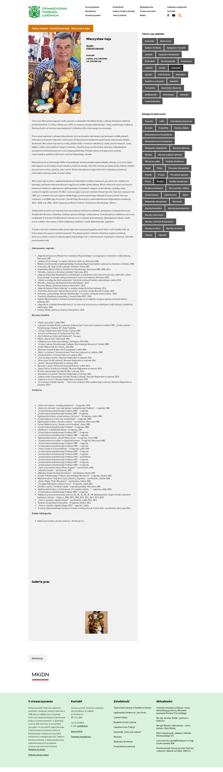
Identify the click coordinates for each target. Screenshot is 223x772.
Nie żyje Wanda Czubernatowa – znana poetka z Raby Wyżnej (173, 727)
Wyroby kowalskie (153, 208)
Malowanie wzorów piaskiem (158, 134)
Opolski (148, 74)
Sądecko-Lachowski (154, 81)
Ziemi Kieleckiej (152, 101)
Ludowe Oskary (120, 717)
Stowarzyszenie (92, 15)
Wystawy (118, 736)
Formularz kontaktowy (81, 736)
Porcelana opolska (179, 174)
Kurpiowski (186, 61)
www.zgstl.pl (76, 731)
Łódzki (162, 67)
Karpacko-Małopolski (169, 54)
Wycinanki (177, 201)
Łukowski (176, 67)
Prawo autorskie (148, 11)
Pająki (148, 168)
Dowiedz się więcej (36, 749)
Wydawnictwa (146, 7)
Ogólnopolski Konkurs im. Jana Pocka (130, 712)
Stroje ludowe (151, 194)
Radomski (180, 74)
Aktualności (90, 11)
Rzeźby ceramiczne (178, 181)
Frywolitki (163, 128)
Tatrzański (150, 88)
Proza (148, 181)
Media (143, 15)
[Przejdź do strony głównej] (54, 12)
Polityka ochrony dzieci (38, 754)
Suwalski (174, 81)
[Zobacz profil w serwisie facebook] (169, 16)
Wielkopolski (151, 94)
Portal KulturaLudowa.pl (124, 746)
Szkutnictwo (170, 194)
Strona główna (92, 7)
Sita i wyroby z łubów (179, 188)
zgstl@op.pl (82, 726)
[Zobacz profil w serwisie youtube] (175, 16)
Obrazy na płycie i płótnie (170, 154)
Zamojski (184, 94)
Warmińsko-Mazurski (171, 88)
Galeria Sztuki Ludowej (124, 11)
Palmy (159, 168)
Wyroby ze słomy (174, 228)
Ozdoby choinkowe (175, 161)
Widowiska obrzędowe (155, 201)
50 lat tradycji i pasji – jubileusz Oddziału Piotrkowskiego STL (173, 734)
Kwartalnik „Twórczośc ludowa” (127, 732)
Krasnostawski (168, 61)
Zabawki (162, 235)
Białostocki (165, 41)
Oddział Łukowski (95, 48)
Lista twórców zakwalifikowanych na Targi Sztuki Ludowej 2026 (175, 742)
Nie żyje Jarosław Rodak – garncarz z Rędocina (172, 719)
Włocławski (168, 94)
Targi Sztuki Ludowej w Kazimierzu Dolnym (132, 707)
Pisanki (148, 174)
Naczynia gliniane (181, 148)
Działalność (118, 7)
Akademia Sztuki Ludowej (125, 722)
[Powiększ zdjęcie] (43, 588)
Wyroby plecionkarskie (178, 208)
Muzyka (148, 154)
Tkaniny (148, 235)
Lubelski (149, 67)
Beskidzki (149, 41)
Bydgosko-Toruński (176, 47)
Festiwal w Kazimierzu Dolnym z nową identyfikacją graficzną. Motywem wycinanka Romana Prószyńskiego (173, 710)
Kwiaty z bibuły (181, 128)
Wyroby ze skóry (152, 228)
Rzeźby (89, 45)
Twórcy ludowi (119, 15)
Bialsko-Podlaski (153, 47)
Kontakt (171, 11)
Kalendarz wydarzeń (177, 7)
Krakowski (150, 61)
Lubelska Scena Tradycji (124, 727)
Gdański (149, 54)
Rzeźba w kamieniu (154, 188)
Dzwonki (149, 121)
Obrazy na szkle (152, 161)
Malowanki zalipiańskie (156, 148)
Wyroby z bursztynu (154, 215)
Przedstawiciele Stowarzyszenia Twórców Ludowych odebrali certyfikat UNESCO (175, 749)
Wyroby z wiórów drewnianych (159, 221)
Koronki (148, 128)
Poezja (161, 174)
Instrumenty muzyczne (181, 121)
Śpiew (185, 194)
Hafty (161, 121)
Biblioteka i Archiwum (123, 741)
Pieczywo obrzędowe (178, 168)
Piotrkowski (164, 74)
